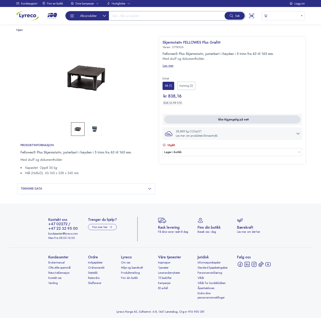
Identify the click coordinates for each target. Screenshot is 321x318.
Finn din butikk (129, 278)
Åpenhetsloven (206, 288)
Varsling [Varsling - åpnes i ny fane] (53, 283)
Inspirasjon (164, 262)
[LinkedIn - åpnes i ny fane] (247, 264)
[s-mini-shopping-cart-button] (283, 15)
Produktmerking (130, 273)
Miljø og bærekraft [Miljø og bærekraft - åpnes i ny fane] (132, 268)
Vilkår (201, 278)
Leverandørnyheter (169, 273)
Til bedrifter (165, 278)
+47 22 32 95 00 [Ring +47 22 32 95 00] (63, 228)
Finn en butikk (52, 3)
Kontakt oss (54, 278)
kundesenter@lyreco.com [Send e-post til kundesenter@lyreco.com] (63, 234)
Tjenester (163, 268)
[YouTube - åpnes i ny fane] (268, 264)
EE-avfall (163, 288)
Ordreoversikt (96, 268)
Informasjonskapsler (209, 262)
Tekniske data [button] (86, 188)
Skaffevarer (95, 283)
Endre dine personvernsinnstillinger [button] (211, 295)
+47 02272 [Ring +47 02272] (58, 224)
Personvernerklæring (210, 273)
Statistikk (93, 273)
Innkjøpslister (95, 262)
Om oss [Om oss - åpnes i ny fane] (125, 262)
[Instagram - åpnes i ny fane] (254, 264)
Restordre (93, 278)
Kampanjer (164, 283)
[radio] (168, 86)
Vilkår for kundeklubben (212, 283)
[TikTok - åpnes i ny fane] (261, 264)
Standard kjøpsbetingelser (213, 268)
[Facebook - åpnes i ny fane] (240, 264)
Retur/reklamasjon (59, 273)
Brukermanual (56, 262)
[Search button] (235, 16)
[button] (232, 133)
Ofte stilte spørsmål (59, 268)
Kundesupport (26, 3)
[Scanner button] (252, 15)
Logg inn (297, 3)
